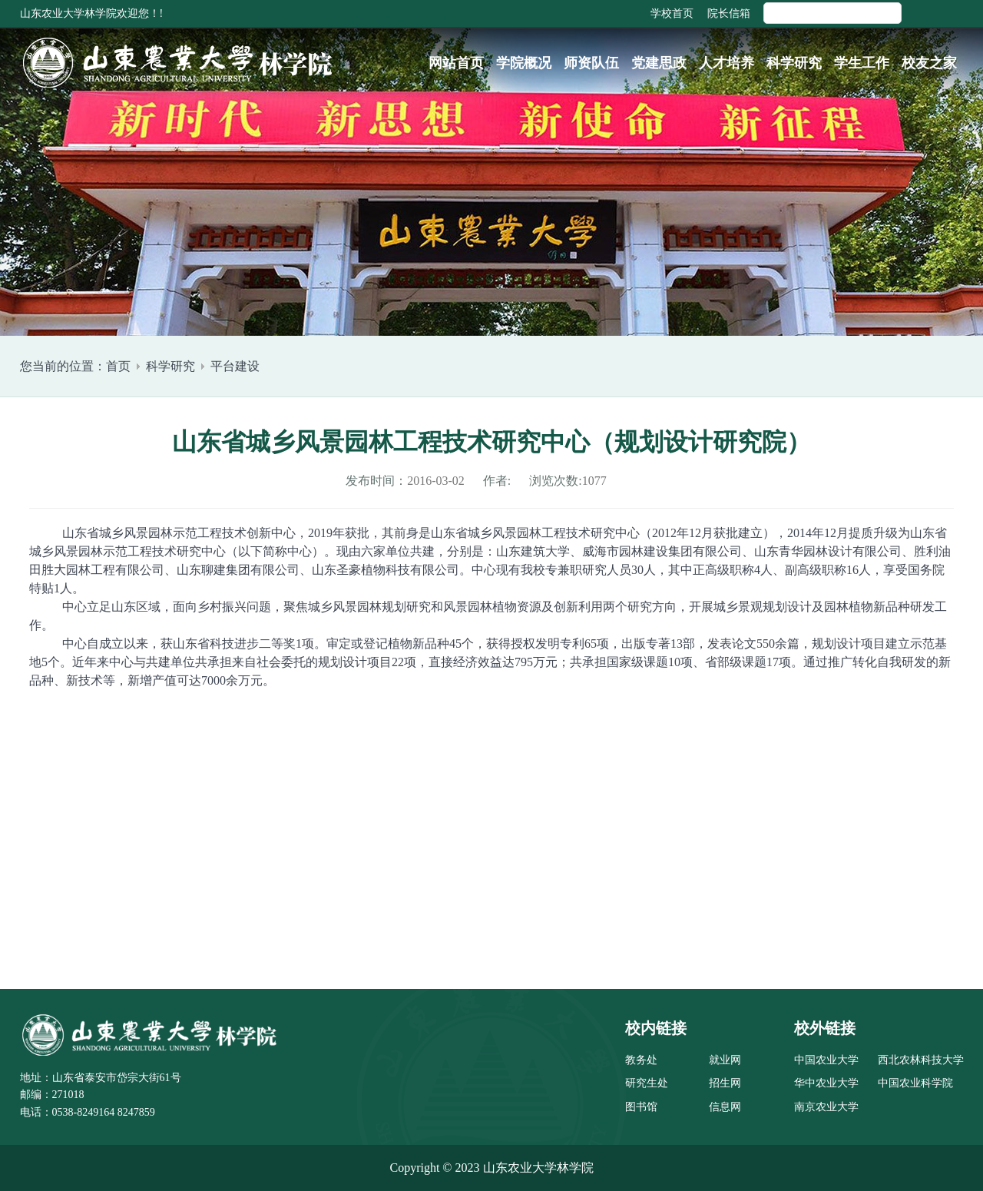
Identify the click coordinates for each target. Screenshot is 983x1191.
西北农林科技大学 (921, 1060)
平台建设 (235, 366)
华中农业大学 (826, 1083)
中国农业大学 (826, 1060)
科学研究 (170, 366)
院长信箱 (728, 13)
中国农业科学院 (915, 1083)
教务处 (641, 1060)
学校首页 (671, 13)
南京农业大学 (826, 1107)
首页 (118, 366)
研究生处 (646, 1083)
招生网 (725, 1083)
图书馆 (641, 1107)
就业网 (725, 1060)
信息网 (725, 1107)
